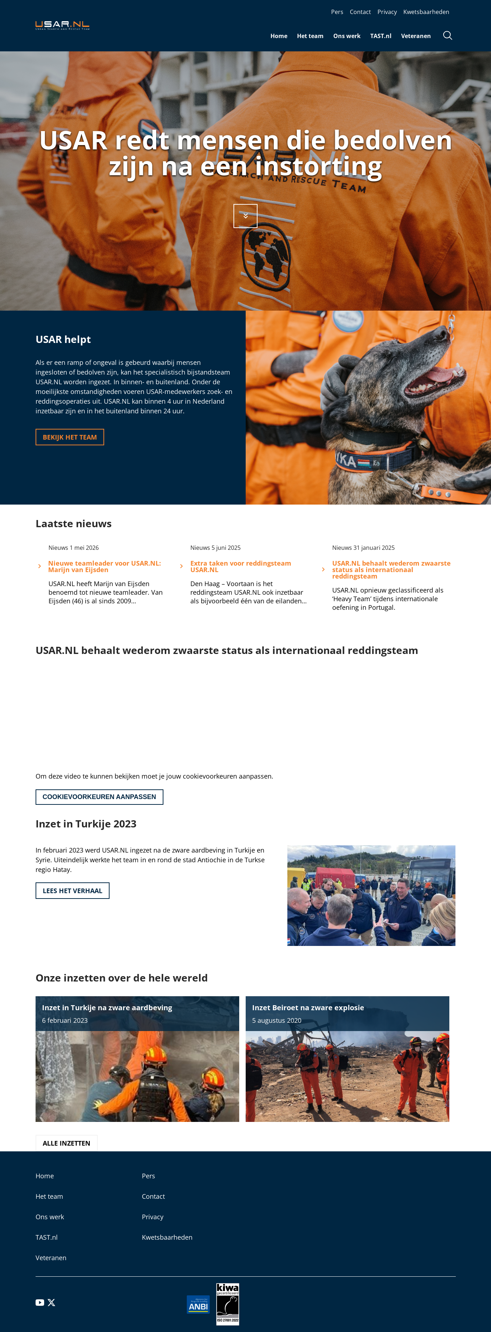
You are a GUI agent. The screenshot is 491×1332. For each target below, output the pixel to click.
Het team (310, 36)
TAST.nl (381, 36)
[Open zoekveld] (448, 36)
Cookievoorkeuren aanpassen (99, 796)
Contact (360, 12)
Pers (337, 12)
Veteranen (416, 36)
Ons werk (347, 36)
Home (278, 36)
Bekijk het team (70, 437)
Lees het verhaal (72, 890)
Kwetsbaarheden (426, 12)
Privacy (387, 12)
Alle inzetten (67, 1143)
